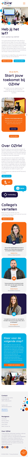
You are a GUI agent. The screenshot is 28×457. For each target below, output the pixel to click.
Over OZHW (4, 424)
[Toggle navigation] (24, 3)
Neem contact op (6, 426)
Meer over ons (6, 176)
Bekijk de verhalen (7, 219)
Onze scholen (5, 422)
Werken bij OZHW (19, 61)
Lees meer (13, 129)
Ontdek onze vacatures (14, 365)
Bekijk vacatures (7, 61)
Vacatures (4, 419)
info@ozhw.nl (5, 410)
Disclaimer (15, 454)
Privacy (11, 454)
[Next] (26, 114)
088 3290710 (5, 409)
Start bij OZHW (14, 136)
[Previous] (2, 114)
